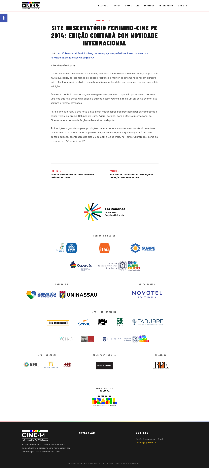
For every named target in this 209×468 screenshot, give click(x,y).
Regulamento (166, 5)
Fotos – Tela (132, 5)
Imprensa (149, 5)
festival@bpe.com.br (146, 442)
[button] (3, 18)
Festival (103, 5)
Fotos (117, 5)
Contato (182, 5)
